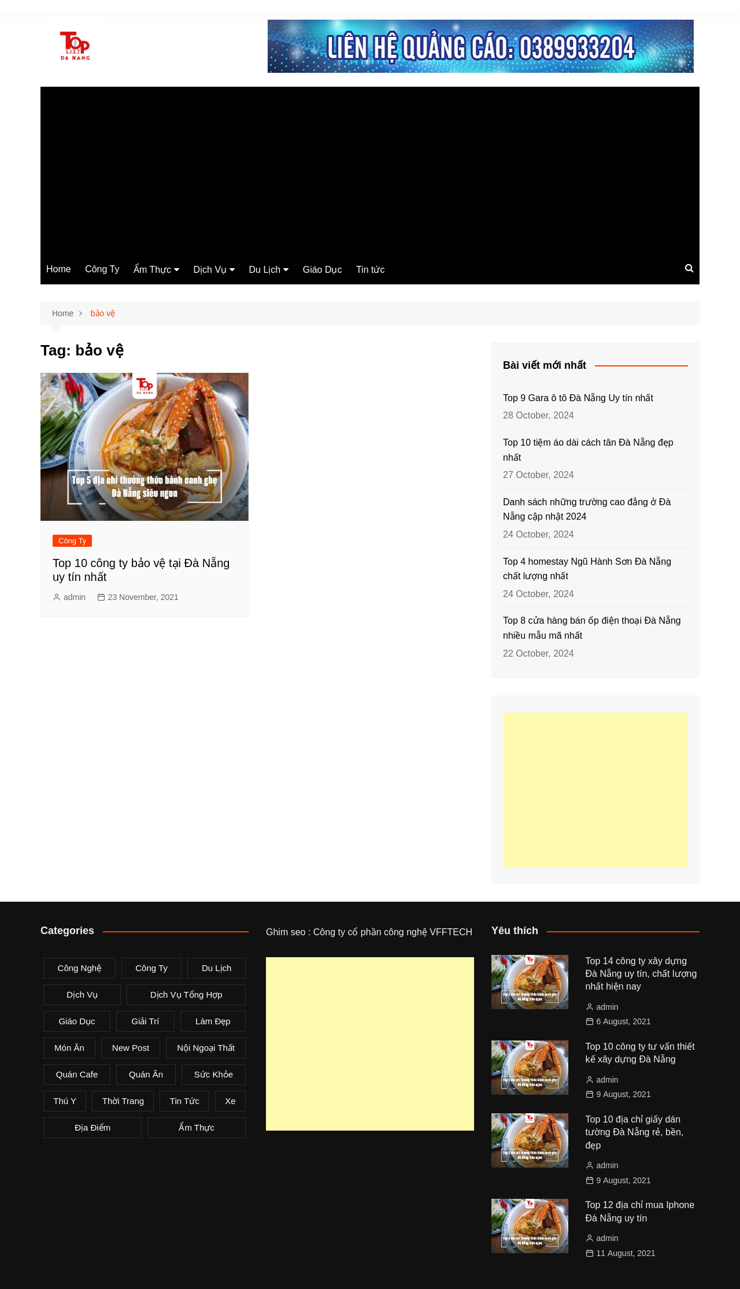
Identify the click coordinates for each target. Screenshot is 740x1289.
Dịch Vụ (210, 270)
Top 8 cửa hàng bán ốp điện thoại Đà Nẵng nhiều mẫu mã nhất (592, 628)
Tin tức (370, 270)
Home (58, 269)
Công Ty (102, 269)
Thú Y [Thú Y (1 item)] (64, 1101)
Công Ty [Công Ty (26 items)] (151, 968)
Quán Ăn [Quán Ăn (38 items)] (146, 1074)
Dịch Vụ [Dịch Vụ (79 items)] (82, 994)
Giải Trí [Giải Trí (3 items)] (145, 1021)
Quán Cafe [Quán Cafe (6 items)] (77, 1074)
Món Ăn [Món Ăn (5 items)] (69, 1048)
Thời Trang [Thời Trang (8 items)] (123, 1101)
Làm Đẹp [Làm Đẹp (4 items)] (213, 1021)
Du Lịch (265, 270)
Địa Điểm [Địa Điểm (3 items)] (92, 1127)
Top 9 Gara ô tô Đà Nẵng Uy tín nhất (578, 398)
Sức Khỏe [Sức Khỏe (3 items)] (213, 1074)
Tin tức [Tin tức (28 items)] (184, 1101)
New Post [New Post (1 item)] (130, 1048)
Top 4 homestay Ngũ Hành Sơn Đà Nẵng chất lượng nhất (587, 569)
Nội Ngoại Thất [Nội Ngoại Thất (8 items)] (206, 1048)
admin (75, 597)
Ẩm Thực (152, 270)
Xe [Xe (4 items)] (230, 1101)
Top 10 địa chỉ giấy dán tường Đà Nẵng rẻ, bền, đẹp (635, 1132)
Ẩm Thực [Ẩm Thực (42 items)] (196, 1127)
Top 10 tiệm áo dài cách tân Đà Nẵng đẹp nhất (588, 450)
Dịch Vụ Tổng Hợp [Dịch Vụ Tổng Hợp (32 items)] (186, 994)
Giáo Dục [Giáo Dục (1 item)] (76, 1021)
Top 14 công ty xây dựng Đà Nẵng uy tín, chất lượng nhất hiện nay (641, 974)
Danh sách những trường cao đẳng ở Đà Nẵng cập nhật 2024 (587, 509)
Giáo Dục (322, 270)
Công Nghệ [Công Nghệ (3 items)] (80, 968)
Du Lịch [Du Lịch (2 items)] (217, 968)
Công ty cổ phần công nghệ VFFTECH (392, 932)
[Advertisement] (370, 168)
